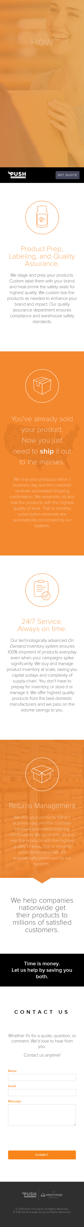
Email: (12, 1086)
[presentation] (42, 1138)
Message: (15, 1101)
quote (67, 175)
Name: (12, 1071)
